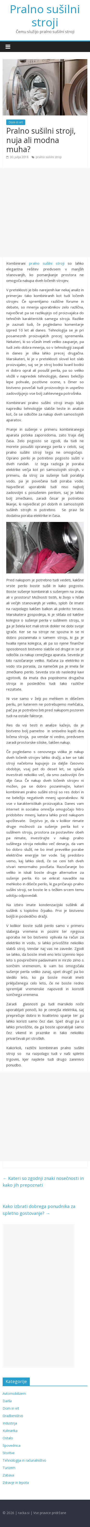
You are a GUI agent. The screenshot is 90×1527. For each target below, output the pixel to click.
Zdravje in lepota (16, 1482)
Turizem (9, 1467)
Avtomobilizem (14, 1393)
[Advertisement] (45, 212)
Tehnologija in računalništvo (24, 1460)
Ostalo (8, 1438)
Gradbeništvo (13, 1415)
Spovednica (11, 1445)
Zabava (8, 1475)
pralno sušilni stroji (49, 157)
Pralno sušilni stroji (45, 15)
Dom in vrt (16, 122)
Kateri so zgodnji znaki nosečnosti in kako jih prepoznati (43, 1181)
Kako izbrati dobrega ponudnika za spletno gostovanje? (39, 1209)
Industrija (10, 1423)
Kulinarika (10, 1430)
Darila (7, 1401)
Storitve (9, 1453)
